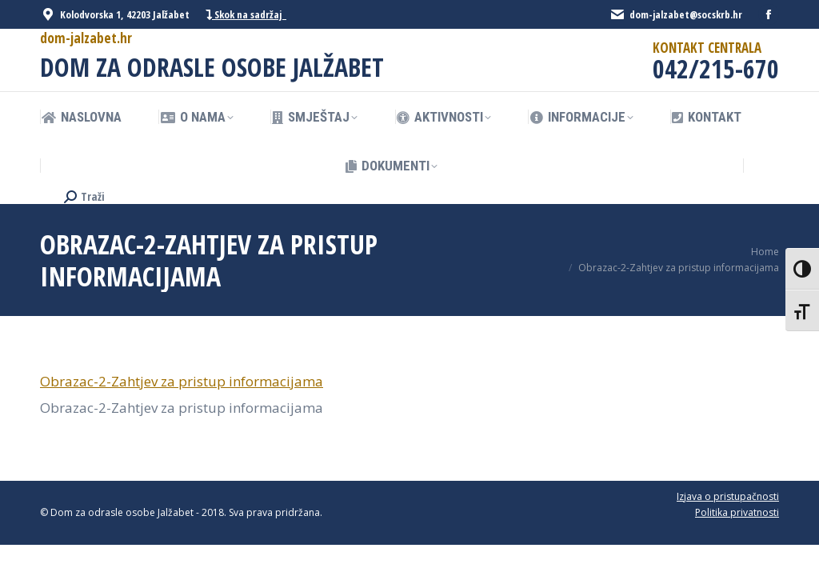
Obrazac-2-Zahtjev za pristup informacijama (181, 381)
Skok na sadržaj (246, 14)
